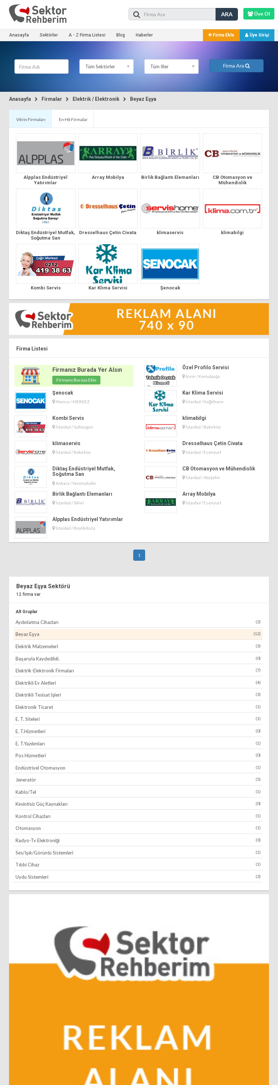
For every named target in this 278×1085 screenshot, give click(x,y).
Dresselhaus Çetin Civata (107, 232)
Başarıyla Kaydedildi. (138, 658)
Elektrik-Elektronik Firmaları (138, 670)
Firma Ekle (221, 35)
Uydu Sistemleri (138, 877)
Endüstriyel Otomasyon (138, 768)
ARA (227, 13)
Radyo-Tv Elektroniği (138, 840)
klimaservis (170, 232)
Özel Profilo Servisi (205, 367)
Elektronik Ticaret (138, 707)
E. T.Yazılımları (138, 743)
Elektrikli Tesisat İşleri (138, 695)
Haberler (144, 35)
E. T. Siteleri (138, 719)
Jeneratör (138, 779)
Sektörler (49, 35)
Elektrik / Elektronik (96, 99)
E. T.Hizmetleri (138, 731)
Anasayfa (19, 35)
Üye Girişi (257, 35)
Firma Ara (236, 66)
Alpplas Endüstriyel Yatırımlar (45, 180)
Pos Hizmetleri (138, 755)
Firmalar (52, 99)
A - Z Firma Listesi (87, 35)
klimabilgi (232, 232)
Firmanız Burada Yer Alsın (87, 369)
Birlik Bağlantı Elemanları (170, 177)
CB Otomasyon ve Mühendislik (232, 180)
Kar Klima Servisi (107, 287)
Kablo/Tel (138, 792)
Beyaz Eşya (143, 99)
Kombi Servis (46, 287)
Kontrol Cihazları (138, 816)
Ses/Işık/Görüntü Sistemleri (138, 852)
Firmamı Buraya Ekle (76, 380)
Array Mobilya (108, 177)
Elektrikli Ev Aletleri (138, 683)
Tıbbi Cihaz (138, 864)
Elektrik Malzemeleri (138, 646)
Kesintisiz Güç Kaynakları (138, 804)
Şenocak (170, 287)
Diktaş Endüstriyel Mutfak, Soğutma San (45, 235)
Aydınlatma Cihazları (138, 622)
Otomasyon (138, 828)
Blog (120, 35)
